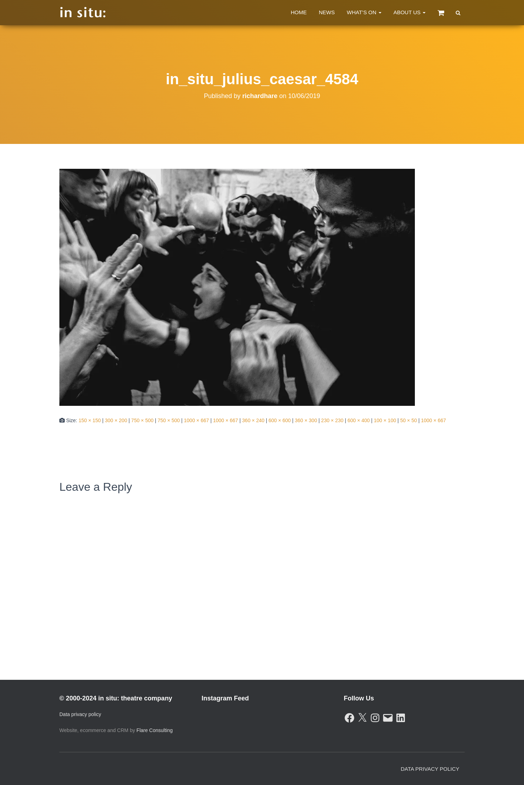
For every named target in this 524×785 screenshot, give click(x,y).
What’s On (364, 12)
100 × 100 (385, 420)
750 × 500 (142, 420)
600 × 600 (279, 420)
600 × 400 (358, 420)
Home (299, 12)
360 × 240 (253, 420)
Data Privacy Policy (430, 769)
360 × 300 (306, 420)
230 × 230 (332, 420)
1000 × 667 (196, 420)
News (327, 12)
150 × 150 (90, 420)
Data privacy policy (80, 714)
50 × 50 (408, 420)
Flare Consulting (155, 730)
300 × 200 (116, 420)
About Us (410, 12)
